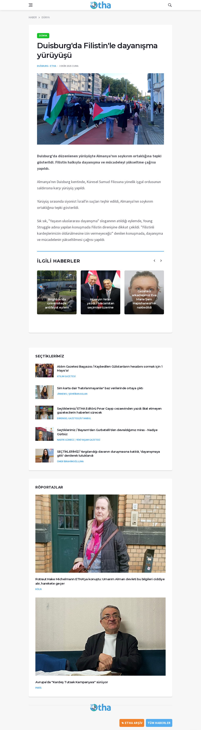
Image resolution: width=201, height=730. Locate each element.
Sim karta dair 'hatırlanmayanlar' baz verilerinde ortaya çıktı (100, 388)
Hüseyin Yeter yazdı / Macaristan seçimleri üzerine (100, 303)
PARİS (38, 687)
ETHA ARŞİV (132, 723)
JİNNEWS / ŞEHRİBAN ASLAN (72, 393)
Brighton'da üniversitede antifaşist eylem (57, 303)
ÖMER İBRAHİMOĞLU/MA (70, 461)
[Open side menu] (30, 5)
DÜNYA (46, 17)
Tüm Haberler (159, 723)
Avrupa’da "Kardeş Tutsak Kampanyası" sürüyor (71, 682)
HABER (33, 17)
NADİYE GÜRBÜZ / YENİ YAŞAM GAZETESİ (78, 439)
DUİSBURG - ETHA (46, 65)
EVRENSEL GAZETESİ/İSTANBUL (74, 418)
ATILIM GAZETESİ (66, 376)
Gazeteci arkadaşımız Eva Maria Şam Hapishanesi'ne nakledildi (144, 299)
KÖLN (38, 589)
